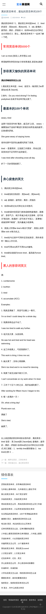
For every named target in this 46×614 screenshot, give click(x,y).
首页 (5, 600)
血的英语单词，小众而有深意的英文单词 (17, 509)
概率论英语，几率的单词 (17, 460)
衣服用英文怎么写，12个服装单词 (15, 543)
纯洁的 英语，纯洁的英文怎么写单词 (16, 524)
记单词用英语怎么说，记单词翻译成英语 (17, 529)
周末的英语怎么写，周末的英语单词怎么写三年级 (21, 504)
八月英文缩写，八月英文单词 (13, 553)
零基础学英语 (13, 600)
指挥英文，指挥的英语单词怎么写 (15, 583)
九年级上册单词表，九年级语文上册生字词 (18, 489)
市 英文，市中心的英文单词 (12, 588)
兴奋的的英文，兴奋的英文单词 (14, 499)
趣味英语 (23, 600)
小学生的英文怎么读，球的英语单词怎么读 (18, 573)
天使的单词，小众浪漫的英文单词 (15, 538)
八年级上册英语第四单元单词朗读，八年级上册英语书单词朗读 (21, 534)
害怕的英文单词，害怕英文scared (15, 548)
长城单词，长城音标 (9, 568)
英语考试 (32, 600)
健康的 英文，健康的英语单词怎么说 (16, 519)
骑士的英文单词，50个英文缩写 (14, 494)
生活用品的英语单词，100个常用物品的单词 (19, 514)
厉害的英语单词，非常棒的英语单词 (16, 484)
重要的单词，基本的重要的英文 (14, 578)
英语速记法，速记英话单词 (18, 463)
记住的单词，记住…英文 (11, 558)
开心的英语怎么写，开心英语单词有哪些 (17, 563)
